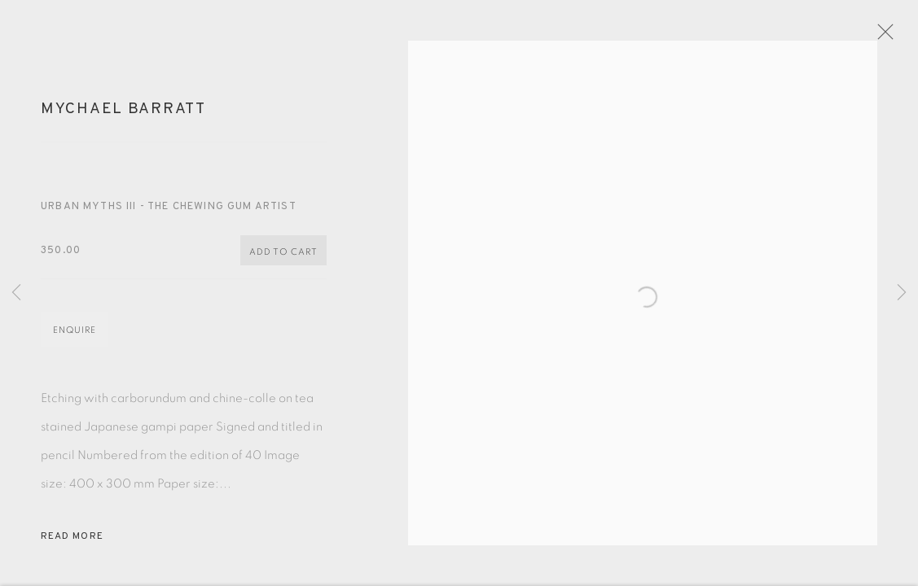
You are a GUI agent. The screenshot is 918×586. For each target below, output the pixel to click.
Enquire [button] (74, 336)
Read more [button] (72, 542)
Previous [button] (16, 293)
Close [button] (893, 36)
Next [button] (901, 293)
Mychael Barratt (123, 115)
